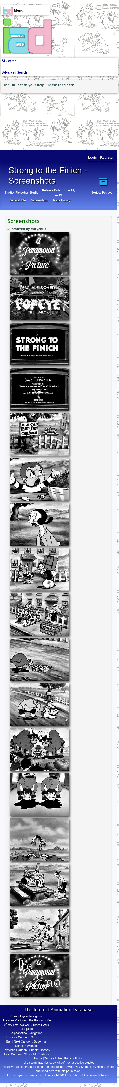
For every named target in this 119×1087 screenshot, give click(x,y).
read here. (66, 85)
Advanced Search (14, 72)
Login (92, 157)
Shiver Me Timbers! (37, 1054)
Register (107, 157)
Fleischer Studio (26, 192)
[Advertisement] (26, 120)
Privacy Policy (73, 1058)
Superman (41, 1041)
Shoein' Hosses (39, 1050)
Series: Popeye (101, 192)
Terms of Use (53, 1058)
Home (38, 1058)
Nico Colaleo (105, 1066)
